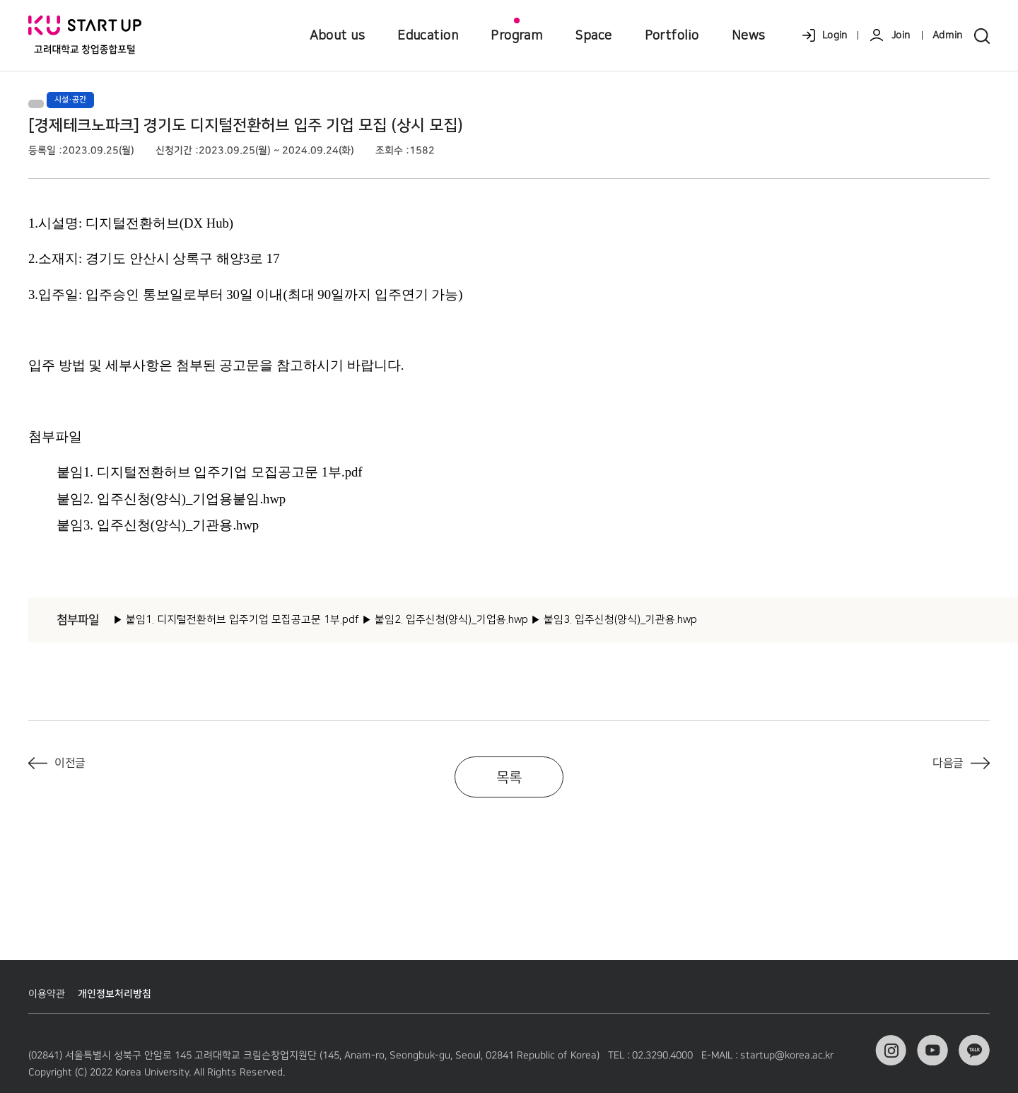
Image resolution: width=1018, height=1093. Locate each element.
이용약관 (46, 994)
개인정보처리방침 (114, 994)
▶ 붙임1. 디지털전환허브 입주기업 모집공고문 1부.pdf (236, 620)
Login (835, 35)
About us (337, 35)
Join (900, 35)
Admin (947, 35)
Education (427, 35)
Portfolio (672, 35)
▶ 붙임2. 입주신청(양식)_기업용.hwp (445, 620)
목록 (509, 777)
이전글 (70, 762)
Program (516, 35)
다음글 (948, 762)
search (983, 35)
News (749, 35)
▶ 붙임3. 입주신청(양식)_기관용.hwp (614, 620)
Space (593, 35)
